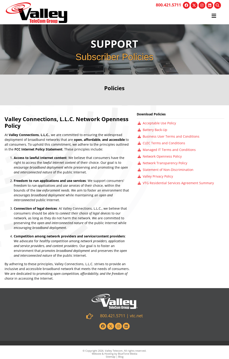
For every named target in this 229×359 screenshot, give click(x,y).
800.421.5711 (168, 5)
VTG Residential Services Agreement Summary (176, 183)
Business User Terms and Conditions (168, 136)
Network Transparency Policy (162, 163)
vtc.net (136, 315)
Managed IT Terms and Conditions (167, 149)
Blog (120, 356)
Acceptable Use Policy (157, 123)
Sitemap (110, 356)
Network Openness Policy (160, 156)
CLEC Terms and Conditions (161, 143)
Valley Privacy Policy (155, 176)
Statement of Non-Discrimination (165, 169)
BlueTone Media (127, 353)
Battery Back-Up (152, 130)
